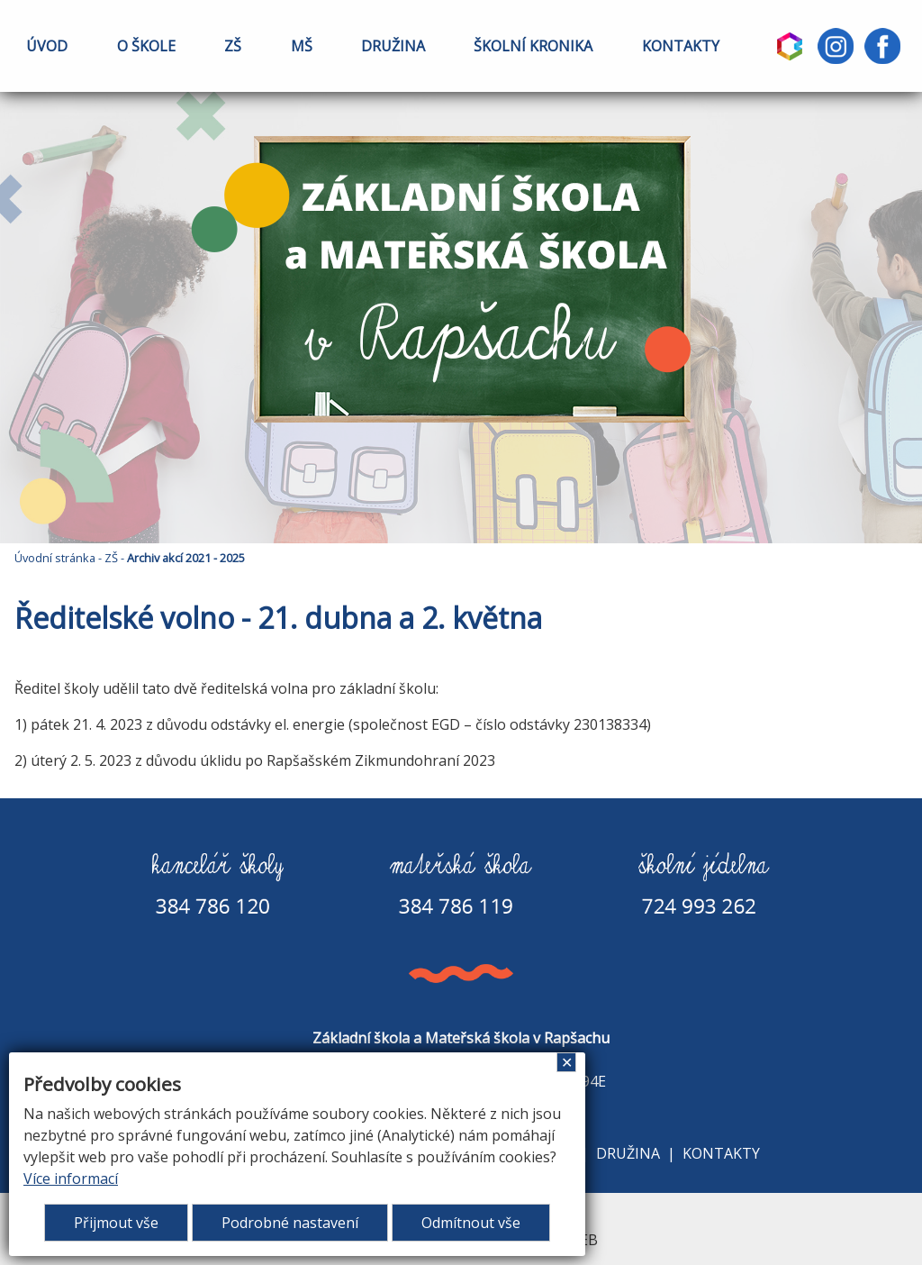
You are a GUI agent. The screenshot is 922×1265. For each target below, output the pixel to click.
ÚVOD (47, 46)
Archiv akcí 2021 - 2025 (186, 558)
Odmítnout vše (470, 1223)
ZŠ (232, 46)
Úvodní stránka (54, 558)
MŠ (301, 46)
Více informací (70, 1178)
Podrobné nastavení (289, 1223)
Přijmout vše (116, 1223)
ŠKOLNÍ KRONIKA (533, 46)
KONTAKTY (680, 46)
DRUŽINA (393, 46)
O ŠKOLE (146, 46)
